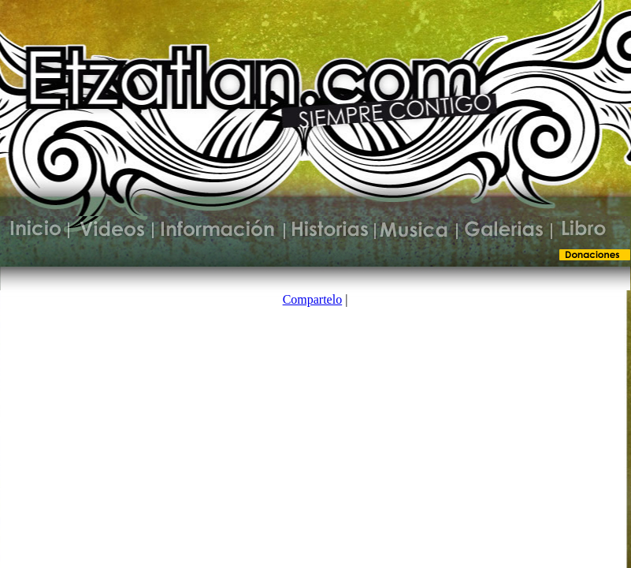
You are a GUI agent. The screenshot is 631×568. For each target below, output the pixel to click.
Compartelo (313, 299)
